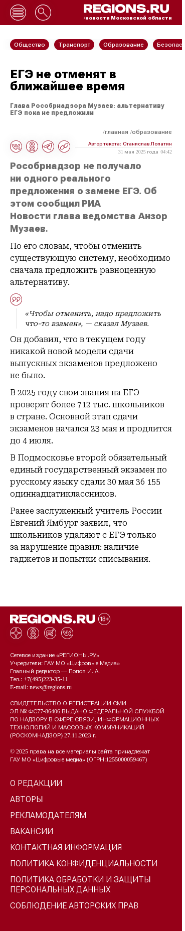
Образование (152, 131)
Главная (116, 131)
